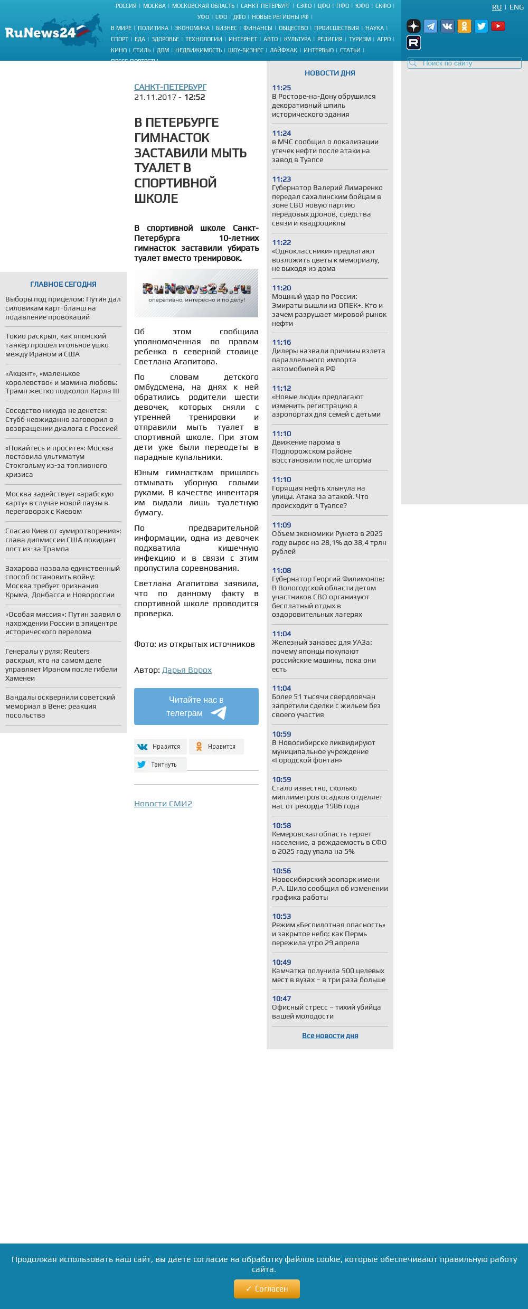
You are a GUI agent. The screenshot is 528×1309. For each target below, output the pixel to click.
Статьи (350, 50)
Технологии (203, 39)
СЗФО (304, 6)
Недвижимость (198, 50)
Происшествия (336, 28)
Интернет (243, 39)
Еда (140, 39)
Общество (293, 28)
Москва (154, 6)
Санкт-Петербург (265, 6)
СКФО (383, 6)
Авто (270, 39)
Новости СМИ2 (163, 803)
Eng (517, 7)
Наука (374, 28)
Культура (297, 39)
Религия (330, 39)
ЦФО (324, 6)
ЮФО (362, 6)
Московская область (203, 6)
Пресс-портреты (134, 61)
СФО (221, 17)
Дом (163, 50)
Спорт (119, 39)
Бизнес (226, 28)
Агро (384, 39)
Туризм (360, 39)
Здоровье (165, 39)
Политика (153, 28)
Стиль (141, 50)
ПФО (342, 6)
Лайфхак (283, 50)
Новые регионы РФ (280, 17)
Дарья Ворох (187, 670)
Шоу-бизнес (245, 50)
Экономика (192, 28)
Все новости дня (330, 1035)
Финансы (257, 28)
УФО (203, 17)
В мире (121, 28)
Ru (497, 7)
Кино (119, 50)
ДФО (239, 17)
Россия (126, 6)
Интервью (319, 50)
